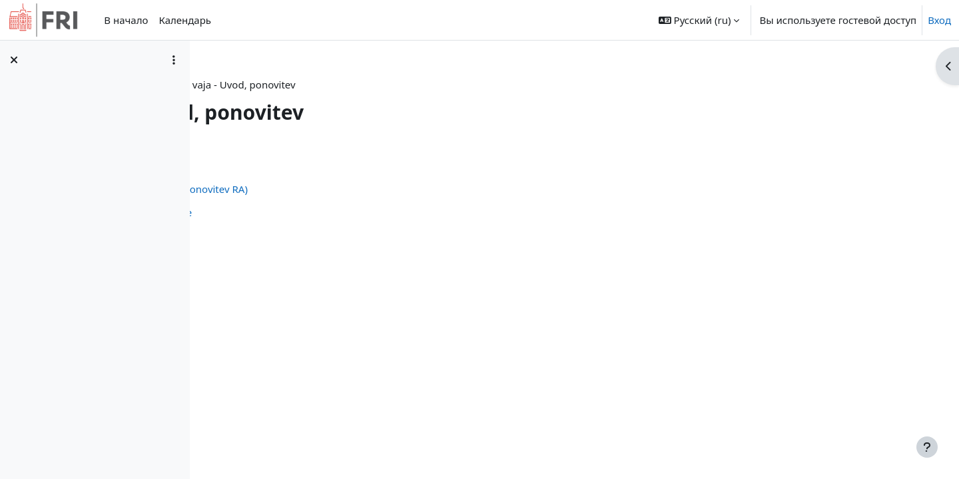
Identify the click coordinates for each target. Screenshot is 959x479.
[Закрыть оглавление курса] (14, 60)
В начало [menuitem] (126, 20)
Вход (939, 20)
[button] (699, 20)
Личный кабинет (291, 84)
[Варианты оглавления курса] (173, 60)
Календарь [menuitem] (185, 20)
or (351, 84)
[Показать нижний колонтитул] (927, 447)
